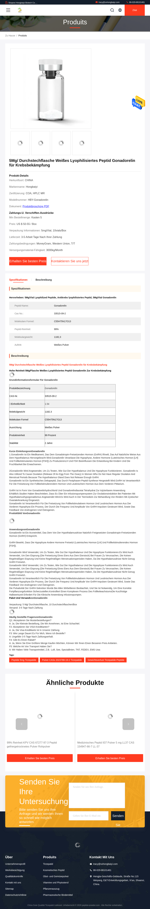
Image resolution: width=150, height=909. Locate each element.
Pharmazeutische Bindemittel (58, 895)
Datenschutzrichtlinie (15, 895)
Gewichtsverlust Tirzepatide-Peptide (106, 660)
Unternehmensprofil (15, 864)
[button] (22, 724)
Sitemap (9, 888)
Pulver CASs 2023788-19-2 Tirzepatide (62, 660)
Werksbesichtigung (15, 870)
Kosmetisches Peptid (54, 870)
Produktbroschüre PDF (36, 206)
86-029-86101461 (135, 2)
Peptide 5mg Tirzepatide (23, 660)
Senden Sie (118, 817)
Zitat (134, 10)
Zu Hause (10, 35)
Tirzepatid (48, 864)
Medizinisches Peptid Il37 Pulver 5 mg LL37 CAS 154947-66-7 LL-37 (105, 744)
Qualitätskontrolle (14, 876)
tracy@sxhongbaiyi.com (107, 2)
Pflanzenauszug (51, 888)
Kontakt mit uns (13, 882)
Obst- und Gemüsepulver (56, 876)
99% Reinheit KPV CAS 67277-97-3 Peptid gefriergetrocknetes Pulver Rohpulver (32, 744)
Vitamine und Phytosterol (55, 882)
